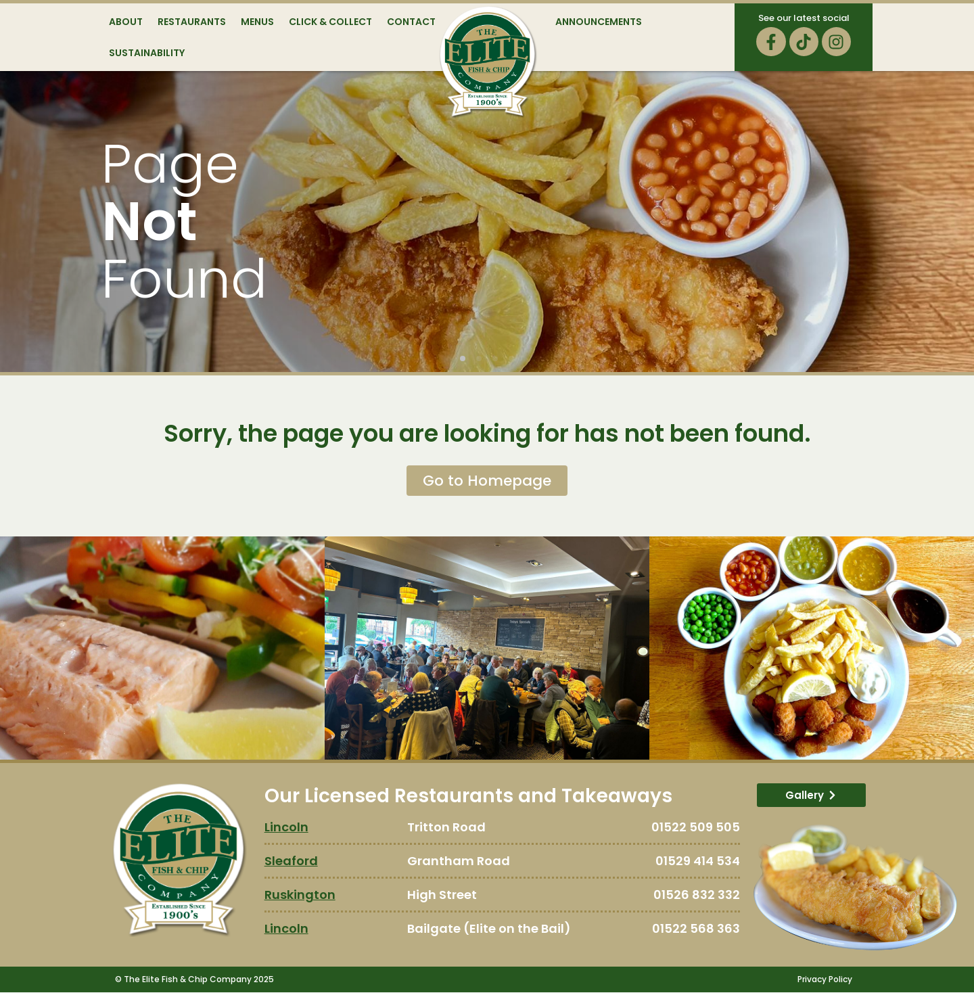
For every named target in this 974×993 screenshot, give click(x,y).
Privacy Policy (824, 980)
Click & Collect (330, 21)
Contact (411, 21)
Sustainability (147, 53)
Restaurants (192, 21)
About (126, 21)
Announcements (598, 21)
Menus (257, 21)
